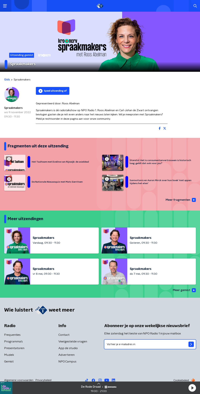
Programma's (13, 341)
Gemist (9, 361)
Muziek (9, 355)
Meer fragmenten (180, 200)
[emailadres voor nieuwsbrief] (150, 344)
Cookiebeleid (181, 380)
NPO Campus (67, 361)
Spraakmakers (13, 108)
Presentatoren (14, 348)
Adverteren (66, 355)
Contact (64, 335)
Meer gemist (184, 290)
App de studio (68, 348)
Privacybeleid (43, 380)
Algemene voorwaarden (18, 380)
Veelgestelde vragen (72, 341)
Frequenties (12, 335)
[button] (192, 387)
